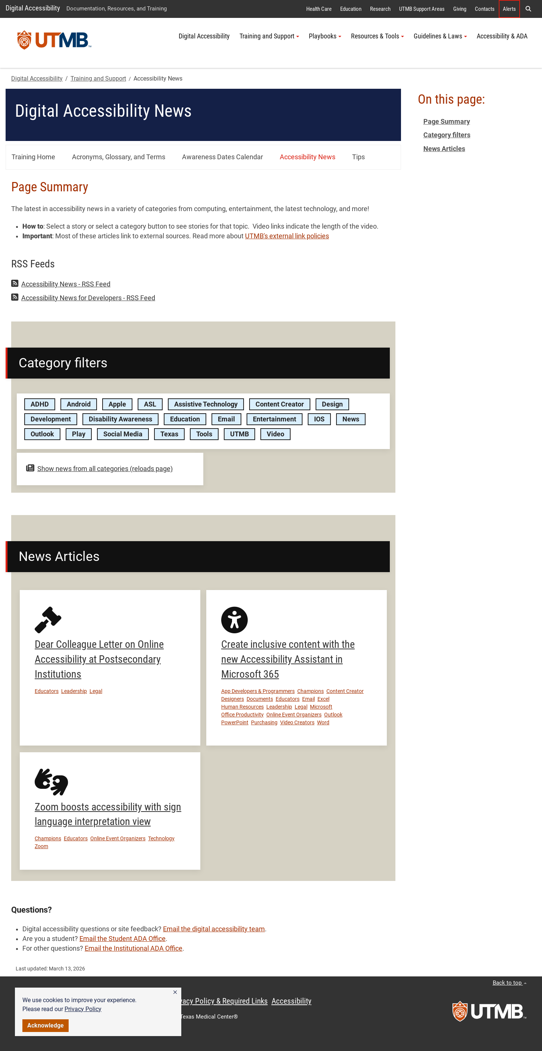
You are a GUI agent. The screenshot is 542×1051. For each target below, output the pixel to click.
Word (323, 722)
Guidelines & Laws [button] (440, 36)
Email (226, 419)
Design (332, 404)
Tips (358, 157)
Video (275, 434)
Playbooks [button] (325, 36)
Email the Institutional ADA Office (133, 948)
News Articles (444, 149)
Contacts (485, 9)
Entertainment (274, 419)
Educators (47, 691)
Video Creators (297, 722)
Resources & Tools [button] (377, 36)
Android (79, 404)
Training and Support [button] (269, 36)
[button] (175, 992)
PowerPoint (234, 722)
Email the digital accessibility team (214, 929)
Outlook (42, 434)
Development (51, 419)
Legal (96, 691)
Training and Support (98, 78)
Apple (117, 404)
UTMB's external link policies (287, 236)
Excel (323, 699)
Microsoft (321, 707)
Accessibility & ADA (502, 36)
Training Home (33, 157)
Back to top (510, 982)
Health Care (319, 9)
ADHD (40, 404)
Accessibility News (307, 157)
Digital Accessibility (33, 8)
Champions (310, 691)
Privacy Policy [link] (83, 1009)
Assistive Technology (206, 404)
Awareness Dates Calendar (222, 157)
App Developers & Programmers (258, 691)
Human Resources (242, 707)
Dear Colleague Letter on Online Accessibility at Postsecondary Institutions (99, 659)
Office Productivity (242, 715)
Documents (260, 699)
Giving (459, 9)
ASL (150, 404)
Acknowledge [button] (45, 1025)
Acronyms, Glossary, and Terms (118, 157)
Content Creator (280, 404)
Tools (204, 434)
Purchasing (264, 722)
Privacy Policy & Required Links (219, 1001)
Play (78, 434)
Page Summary (446, 121)
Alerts (509, 9)
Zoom (41, 846)
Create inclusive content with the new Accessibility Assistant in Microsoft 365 (288, 659)
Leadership (74, 691)
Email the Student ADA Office (122, 938)
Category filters (446, 135)
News (350, 419)
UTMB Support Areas (422, 9)
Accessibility (291, 1001)
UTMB (239, 434)
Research (380, 9)
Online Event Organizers (294, 715)
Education (350, 9)
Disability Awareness (120, 419)
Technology (161, 838)
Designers (232, 699)
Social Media (122, 434)
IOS (319, 419)
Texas (169, 434)
